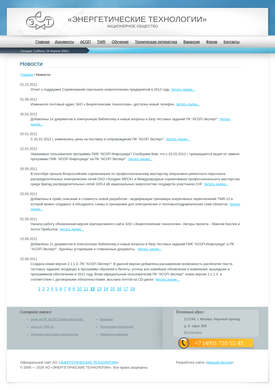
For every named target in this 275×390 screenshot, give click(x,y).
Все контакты (193, 332)
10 (79, 289)
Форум (211, 42)
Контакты (231, 42)
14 (105, 289)
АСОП (85, 42)
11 (85, 289)
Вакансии (191, 42)
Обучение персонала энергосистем (54, 334)
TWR (101, 42)
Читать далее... (183, 89)
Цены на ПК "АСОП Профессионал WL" (57, 319)
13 (99, 289)
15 (112, 289)
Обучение (120, 42)
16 (119, 289)
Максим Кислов (219, 362)
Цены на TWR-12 (42, 326)
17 (126, 289)
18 (132, 289)
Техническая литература (156, 42)
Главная (42, 42)
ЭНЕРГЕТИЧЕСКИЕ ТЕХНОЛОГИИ (88, 362)
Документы (64, 42)
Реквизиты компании (114, 334)
